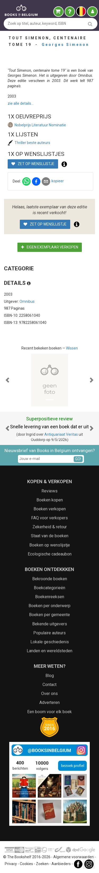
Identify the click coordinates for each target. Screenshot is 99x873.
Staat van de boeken (49, 535)
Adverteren (49, 702)
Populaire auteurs (49, 632)
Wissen (72, 348)
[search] (90, 24)
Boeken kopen (49, 499)
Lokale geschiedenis (49, 641)
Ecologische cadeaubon (50, 554)
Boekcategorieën (49, 587)
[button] (7, 380)
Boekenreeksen (49, 596)
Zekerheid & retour (49, 526)
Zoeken (42, 864)
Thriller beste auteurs (32, 143)
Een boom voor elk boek (49, 711)
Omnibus (27, 301)
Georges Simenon (65, 44)
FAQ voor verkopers (49, 517)
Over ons (49, 693)
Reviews (49, 490)
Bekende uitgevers (49, 623)
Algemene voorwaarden (73, 857)
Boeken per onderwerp (49, 605)
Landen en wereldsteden (49, 650)
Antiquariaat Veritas (61, 434)
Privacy (11, 864)
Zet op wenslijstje (32, 164)
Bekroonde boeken (49, 578)
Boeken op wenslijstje (49, 545)
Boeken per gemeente (49, 614)
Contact (49, 684)
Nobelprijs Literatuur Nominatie (40, 125)
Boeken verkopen (50, 508)
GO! (78, 459)
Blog (49, 675)
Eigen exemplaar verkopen (49, 247)
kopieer (57, 181)
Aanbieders (61, 864)
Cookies (26, 864)
